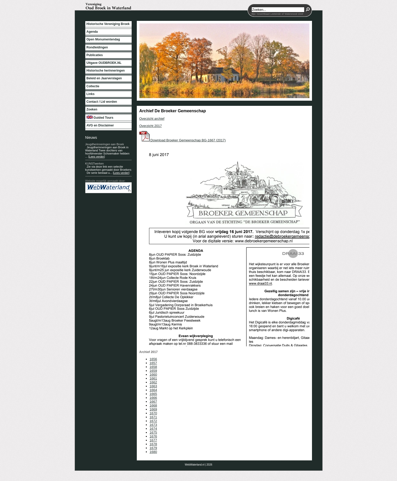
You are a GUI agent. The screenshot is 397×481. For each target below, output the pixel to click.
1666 (153, 398)
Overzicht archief (152, 119)
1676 (153, 436)
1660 (153, 374)
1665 (153, 394)
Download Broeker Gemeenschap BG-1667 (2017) (182, 140)
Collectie (93, 86)
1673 (153, 425)
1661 (153, 378)
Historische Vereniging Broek (108, 24)
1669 (153, 409)
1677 (153, 440)
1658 (153, 367)
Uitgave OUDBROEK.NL (104, 63)
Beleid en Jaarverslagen (104, 78)
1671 (153, 417)
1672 (153, 421)
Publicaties (95, 55)
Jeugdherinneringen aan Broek (104, 144)
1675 (153, 432)
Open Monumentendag (103, 39)
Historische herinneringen (106, 70)
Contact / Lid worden (102, 102)
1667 (153, 401)
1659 (153, 371)
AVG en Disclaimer (100, 125)
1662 (153, 382)
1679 (153, 448)
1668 (153, 405)
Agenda (92, 31)
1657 (153, 363)
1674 (153, 429)
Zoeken (92, 109)
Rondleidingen (97, 47)
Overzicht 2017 (150, 126)
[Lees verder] (96, 156)
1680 (153, 452)
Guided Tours (100, 117)
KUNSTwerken (94, 163)
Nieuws (91, 137)
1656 (153, 359)
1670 (153, 413)
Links (91, 94)
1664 (153, 390)
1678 (153, 444)
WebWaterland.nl (194, 464)
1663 (153, 386)
